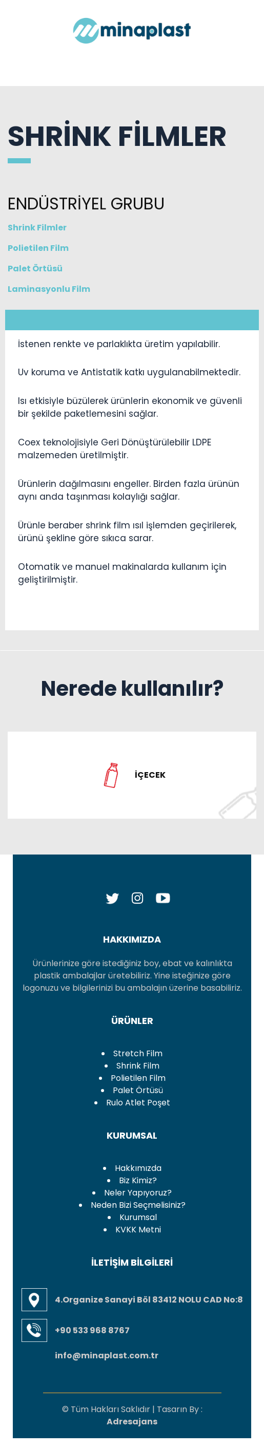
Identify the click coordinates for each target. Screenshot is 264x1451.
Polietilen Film (59, 248)
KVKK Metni (138, 1229)
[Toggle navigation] (27, 63)
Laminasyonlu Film (49, 289)
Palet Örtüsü (35, 268)
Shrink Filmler (37, 227)
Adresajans (132, 1421)
